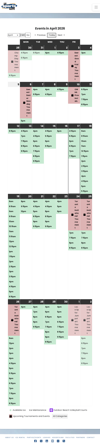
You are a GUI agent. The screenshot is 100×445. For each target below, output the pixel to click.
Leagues (47, 437)
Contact (91, 437)
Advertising (58, 437)
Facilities (70, 437)
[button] (96, 7)
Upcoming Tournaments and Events (29, 416)
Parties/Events (34, 437)
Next (61, 35)
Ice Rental (20, 437)
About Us (9, 437)
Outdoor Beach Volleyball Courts (68, 410)
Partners (80, 437)
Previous (40, 35)
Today (52, 35)
